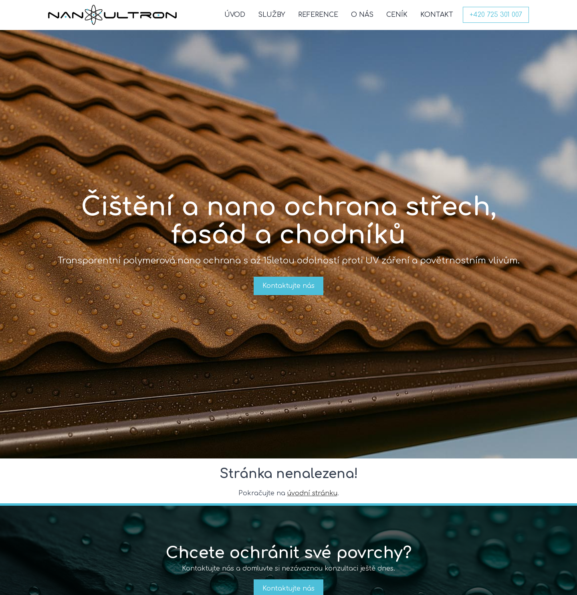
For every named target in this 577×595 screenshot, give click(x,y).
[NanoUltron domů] (112, 15)
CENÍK (397, 14)
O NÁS (362, 14)
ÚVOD (234, 14)
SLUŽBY (271, 14)
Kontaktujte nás (288, 285)
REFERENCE (318, 14)
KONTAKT (436, 14)
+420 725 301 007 (496, 14)
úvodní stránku (312, 493)
